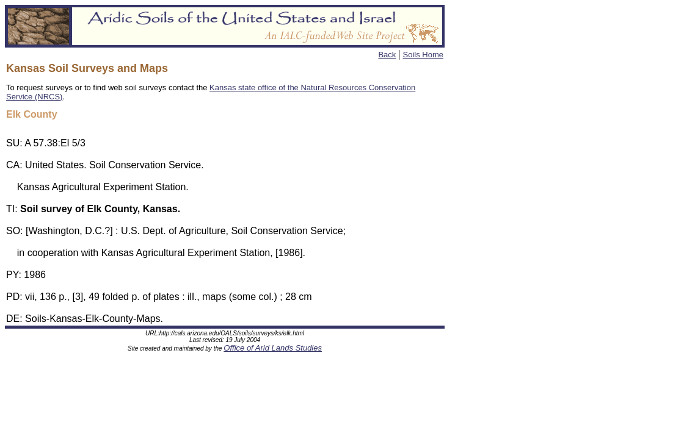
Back (387, 54)
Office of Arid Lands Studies (273, 349)
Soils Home (423, 54)
